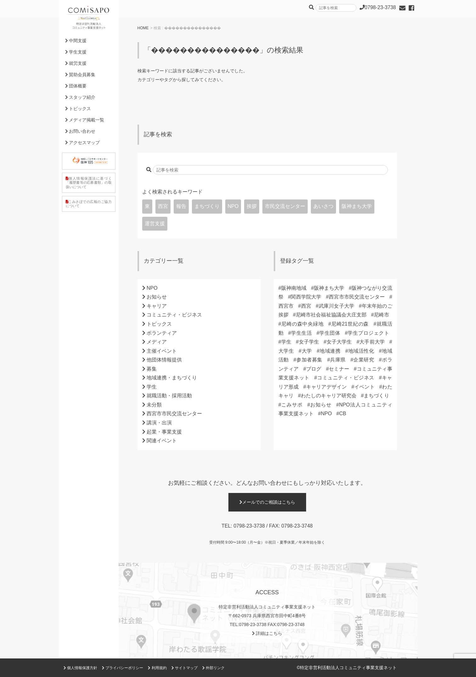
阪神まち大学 (357, 206)
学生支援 (76, 51)
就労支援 (76, 63)
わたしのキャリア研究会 (328, 395)
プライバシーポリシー (122, 668)
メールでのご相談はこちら (267, 502)
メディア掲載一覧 (84, 119)
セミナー (339, 369)
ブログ (314, 369)
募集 (152, 369)
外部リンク (213, 668)
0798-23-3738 (249, 526)
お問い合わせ (80, 131)
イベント (364, 386)
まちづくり (207, 206)
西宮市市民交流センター (174, 413)
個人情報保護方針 (80, 668)
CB (342, 413)
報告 (181, 206)
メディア (157, 341)
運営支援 (155, 223)
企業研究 (363, 359)
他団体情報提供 (164, 359)
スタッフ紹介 (80, 97)
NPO (233, 206)
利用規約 (157, 668)
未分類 (154, 404)
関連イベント (162, 440)
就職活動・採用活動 (169, 395)
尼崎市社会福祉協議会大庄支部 (331, 314)
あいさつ (323, 206)
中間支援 (76, 40)
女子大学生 (339, 341)
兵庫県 (338, 359)
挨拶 (252, 206)
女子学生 (309, 341)
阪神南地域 (294, 288)
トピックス (159, 324)
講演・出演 (159, 422)
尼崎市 (381, 314)
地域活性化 (361, 351)
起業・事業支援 (164, 431)
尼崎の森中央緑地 (302, 324)
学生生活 (301, 333)
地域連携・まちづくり (172, 377)
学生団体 (329, 333)
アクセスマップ (82, 142)
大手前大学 (372, 341)
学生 (152, 386)
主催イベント (162, 351)
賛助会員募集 (80, 74)
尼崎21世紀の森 (350, 324)
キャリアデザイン (326, 386)
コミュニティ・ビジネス (174, 314)
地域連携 (330, 351)
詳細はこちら (267, 633)
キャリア (157, 306)
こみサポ (292, 404)
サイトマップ (184, 668)
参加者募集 (309, 359)
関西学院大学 (306, 296)
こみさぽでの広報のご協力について (89, 204)
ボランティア (162, 333)
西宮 (163, 206)
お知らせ (157, 296)
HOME (143, 28)
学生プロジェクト (368, 333)
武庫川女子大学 (336, 306)
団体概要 (76, 85)
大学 (306, 351)
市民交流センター (285, 206)
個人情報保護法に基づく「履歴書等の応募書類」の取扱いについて (89, 182)
